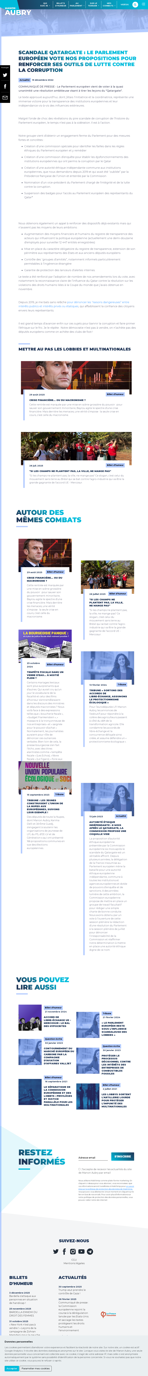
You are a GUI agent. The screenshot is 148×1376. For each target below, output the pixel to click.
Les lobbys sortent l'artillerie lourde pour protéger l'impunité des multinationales (116, 1100)
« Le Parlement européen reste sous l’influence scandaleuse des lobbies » (114, 1028)
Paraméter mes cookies (36, 1368)
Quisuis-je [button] (44, 4)
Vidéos (125, 4)
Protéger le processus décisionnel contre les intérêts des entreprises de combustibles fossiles (116, 1064)
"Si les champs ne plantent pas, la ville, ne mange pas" (70, 471)
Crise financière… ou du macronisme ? (57, 400)
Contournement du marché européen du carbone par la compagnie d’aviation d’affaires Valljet (59, 1056)
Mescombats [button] (108, 4)
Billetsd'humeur (60, 4)
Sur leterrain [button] (92, 4)
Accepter (12, 1368)
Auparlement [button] (76, 4)
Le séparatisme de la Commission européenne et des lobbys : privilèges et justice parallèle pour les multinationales (58, 1096)
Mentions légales (74, 1263)
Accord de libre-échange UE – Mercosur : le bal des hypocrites (57, 1022)
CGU (74, 1259)
